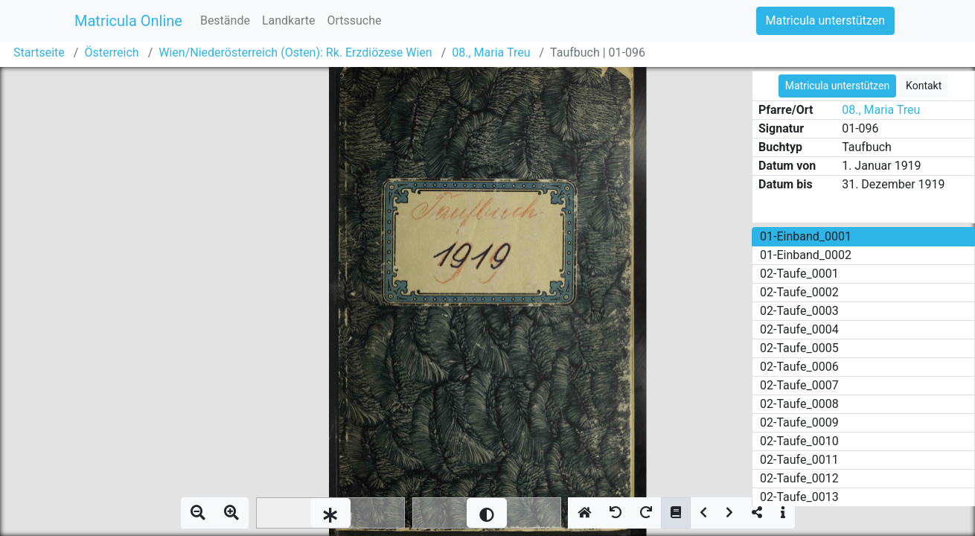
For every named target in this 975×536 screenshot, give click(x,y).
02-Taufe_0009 (799, 422)
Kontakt (924, 86)
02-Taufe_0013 (799, 497)
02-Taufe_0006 (799, 367)
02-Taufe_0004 (799, 329)
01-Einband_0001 (805, 236)
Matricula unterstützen (825, 20)
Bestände (225, 20)
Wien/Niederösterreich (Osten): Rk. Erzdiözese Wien (295, 52)
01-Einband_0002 (805, 255)
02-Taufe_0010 (799, 441)
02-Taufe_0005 (799, 348)
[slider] (330, 513)
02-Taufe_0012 (799, 478)
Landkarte (289, 20)
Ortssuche (354, 20)
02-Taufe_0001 (799, 274)
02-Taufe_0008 (799, 404)
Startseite (39, 52)
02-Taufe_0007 (799, 385)
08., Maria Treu (491, 52)
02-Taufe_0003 (799, 311)
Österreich (111, 52)
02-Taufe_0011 (799, 460)
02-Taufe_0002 (799, 292)
